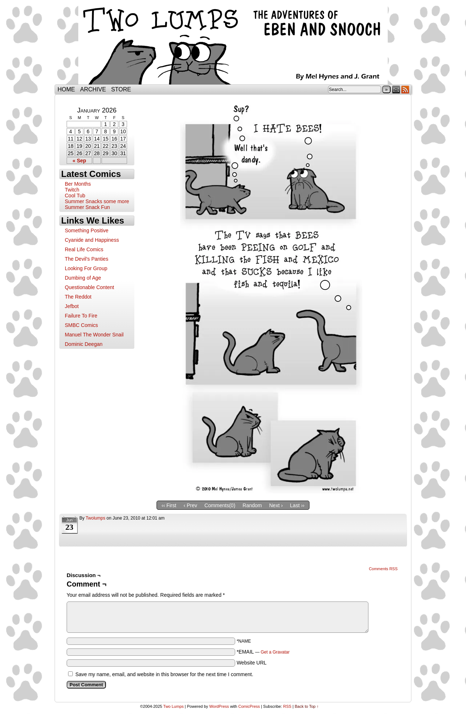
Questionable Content (89, 287)
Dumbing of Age (83, 278)
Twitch (72, 190)
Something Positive (86, 230)
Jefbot (72, 306)
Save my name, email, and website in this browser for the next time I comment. (164, 674)
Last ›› (297, 505)
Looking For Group (86, 268)
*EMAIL (263, 652)
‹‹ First (169, 505)
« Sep (79, 160)
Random (252, 505)
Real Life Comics (84, 249)
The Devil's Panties (86, 259)
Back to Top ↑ (307, 706)
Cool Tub (75, 195)
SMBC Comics (81, 325)
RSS (405, 89)
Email (396, 89)
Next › (276, 505)
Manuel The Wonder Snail (94, 335)
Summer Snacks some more (97, 201)
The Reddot (78, 297)
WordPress (219, 706)
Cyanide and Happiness (92, 240)
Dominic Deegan (84, 344)
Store (121, 89)
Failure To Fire (81, 316)
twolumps (95, 518)
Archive (93, 89)
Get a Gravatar (275, 652)
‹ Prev (190, 505)
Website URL (251, 663)
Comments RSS (383, 569)
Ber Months (78, 184)
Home (66, 89)
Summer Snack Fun (87, 207)
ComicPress (249, 706)
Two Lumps (233, 44)
